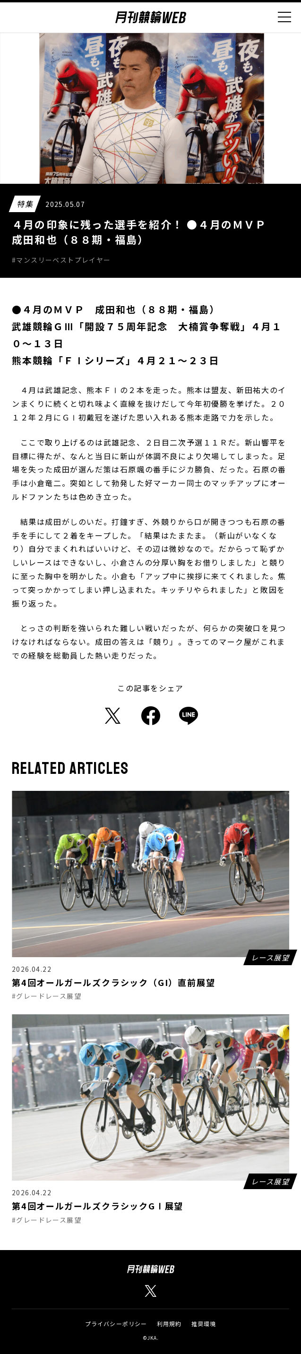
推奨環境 (203, 1324)
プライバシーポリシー (116, 1324)
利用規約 (169, 1324)
